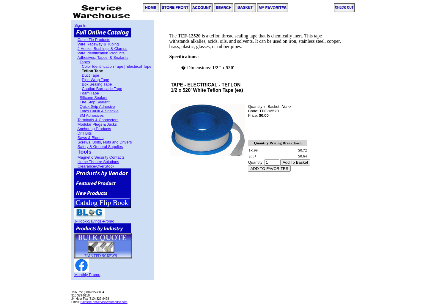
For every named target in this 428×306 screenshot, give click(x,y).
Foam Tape (89, 93)
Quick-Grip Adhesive (97, 106)
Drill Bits (85, 133)
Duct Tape (90, 75)
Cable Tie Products (94, 39)
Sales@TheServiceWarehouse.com (104, 302)
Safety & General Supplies (100, 146)
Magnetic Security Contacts (101, 157)
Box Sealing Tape (97, 84)
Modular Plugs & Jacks (97, 124)
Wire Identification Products (101, 53)
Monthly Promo (87, 274)
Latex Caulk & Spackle (99, 111)
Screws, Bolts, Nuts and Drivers (105, 142)
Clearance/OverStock (96, 166)
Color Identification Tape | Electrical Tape (116, 66)
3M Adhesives (92, 115)
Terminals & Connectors (98, 120)
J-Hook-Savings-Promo (94, 221)
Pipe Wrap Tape (95, 80)
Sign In (80, 25)
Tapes (85, 62)
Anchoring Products (94, 129)
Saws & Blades (90, 137)
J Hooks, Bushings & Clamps (103, 48)
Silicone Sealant (93, 97)
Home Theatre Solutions (98, 162)
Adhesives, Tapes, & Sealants (102, 57)
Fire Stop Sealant (94, 102)
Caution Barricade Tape (102, 88)
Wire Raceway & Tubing (98, 44)
